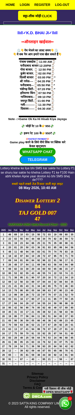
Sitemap (37, 373)
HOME (10, 4)
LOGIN (25, 4)
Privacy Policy (37, 377)
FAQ (37, 384)
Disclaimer (37, 380)
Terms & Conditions (37, 387)
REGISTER (42, 4)
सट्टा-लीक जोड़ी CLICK (37, 16)
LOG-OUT (62, 4)
